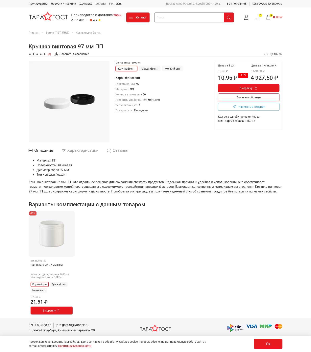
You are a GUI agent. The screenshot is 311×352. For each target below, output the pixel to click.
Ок (268, 344)
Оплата (101, 3)
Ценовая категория (128, 62)
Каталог (138, 17)
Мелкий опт (172, 68)
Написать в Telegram (248, 106)
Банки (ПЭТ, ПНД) (57, 32)
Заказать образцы (249, 97)
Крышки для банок (88, 32)
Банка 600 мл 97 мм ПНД (47, 264)
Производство (38, 3)
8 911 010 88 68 (237, 3)
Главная (34, 32)
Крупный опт (126, 68)
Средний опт (150, 68)
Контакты (115, 3)
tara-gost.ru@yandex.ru (267, 3)
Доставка (86, 3)
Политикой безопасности (74, 345)
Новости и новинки (63, 3)
